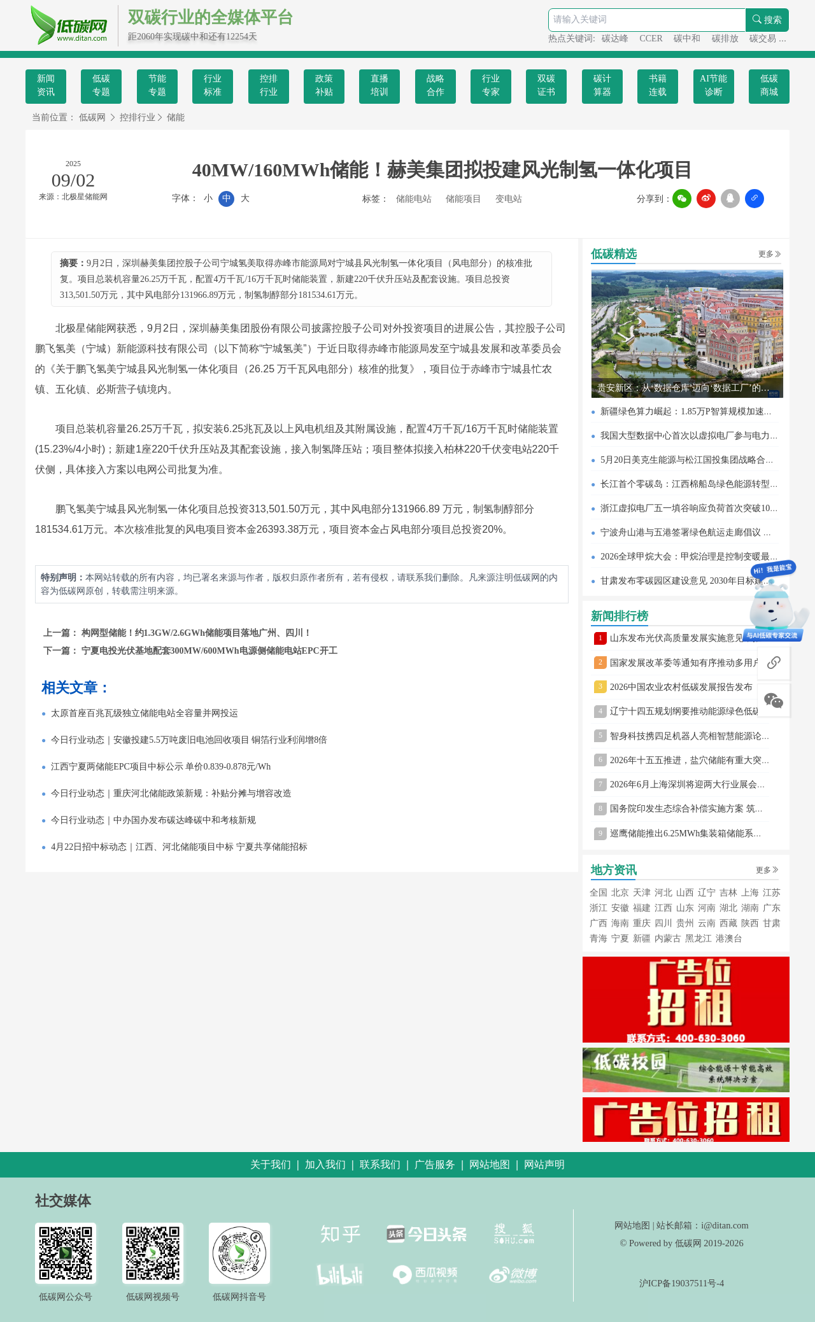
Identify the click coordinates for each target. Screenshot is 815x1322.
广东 (772, 908)
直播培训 (379, 85)
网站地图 (632, 1225)
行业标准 (213, 85)
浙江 (598, 908)
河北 (663, 892)
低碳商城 (769, 85)
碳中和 (688, 38)
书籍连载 (658, 85)
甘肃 (772, 923)
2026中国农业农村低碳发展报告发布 (681, 687)
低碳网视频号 (153, 1296)
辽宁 (707, 892)
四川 (663, 923)
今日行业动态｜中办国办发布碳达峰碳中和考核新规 (153, 820)
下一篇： (62, 651)
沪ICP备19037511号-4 (681, 1283)
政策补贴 (324, 85)
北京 (620, 892)
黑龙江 (698, 938)
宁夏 (620, 938)
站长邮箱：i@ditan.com (702, 1225)
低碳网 (92, 117)
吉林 (728, 892)
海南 (620, 923)
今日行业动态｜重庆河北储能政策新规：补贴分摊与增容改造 (171, 793)
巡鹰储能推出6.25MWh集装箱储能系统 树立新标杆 (709, 833)
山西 (685, 892)
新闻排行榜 (619, 616)
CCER (652, 38)
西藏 (728, 923)
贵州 (685, 923)
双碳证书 (546, 85)
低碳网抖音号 (239, 1296)
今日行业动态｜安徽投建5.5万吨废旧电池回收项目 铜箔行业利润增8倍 (189, 740)
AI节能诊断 (713, 85)
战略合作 (435, 85)
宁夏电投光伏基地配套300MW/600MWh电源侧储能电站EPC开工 (209, 651)
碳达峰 (616, 38)
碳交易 (764, 38)
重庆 (642, 923)
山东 (685, 908)
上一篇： (62, 633)
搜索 (767, 20)
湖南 (750, 908)
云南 (707, 923)
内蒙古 (668, 938)
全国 (598, 892)
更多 (769, 254)
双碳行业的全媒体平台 (211, 17)
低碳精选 (614, 254)
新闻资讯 (46, 85)
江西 (663, 908)
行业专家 (491, 85)
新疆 (642, 938)
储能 (176, 117)
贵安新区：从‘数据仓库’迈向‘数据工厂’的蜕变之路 (697, 388)
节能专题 (157, 85)
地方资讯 (614, 870)
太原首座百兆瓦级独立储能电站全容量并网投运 (144, 713)
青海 (598, 938)
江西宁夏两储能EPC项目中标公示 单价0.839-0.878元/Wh (161, 766)
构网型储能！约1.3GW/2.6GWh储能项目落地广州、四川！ (197, 633)
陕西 (750, 923)
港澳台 (729, 938)
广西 (598, 923)
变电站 (508, 199)
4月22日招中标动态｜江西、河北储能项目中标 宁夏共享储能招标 (179, 847)
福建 (642, 908)
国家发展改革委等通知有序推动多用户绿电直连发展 (712, 663)
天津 (642, 892)
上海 (750, 892)
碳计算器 (602, 85)
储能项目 (463, 199)
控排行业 (269, 85)
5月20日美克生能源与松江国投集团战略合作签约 (696, 460)
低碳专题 (101, 85)
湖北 (728, 908)
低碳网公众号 (65, 1296)
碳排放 (726, 38)
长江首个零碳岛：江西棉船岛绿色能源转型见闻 (694, 484)
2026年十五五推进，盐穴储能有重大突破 (690, 760)
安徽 (620, 908)
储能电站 (414, 199)
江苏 (772, 892)
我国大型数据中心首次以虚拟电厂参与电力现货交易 (702, 435)
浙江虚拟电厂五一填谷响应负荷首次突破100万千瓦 (700, 508)
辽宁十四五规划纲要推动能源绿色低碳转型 (694, 711)
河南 (707, 908)
